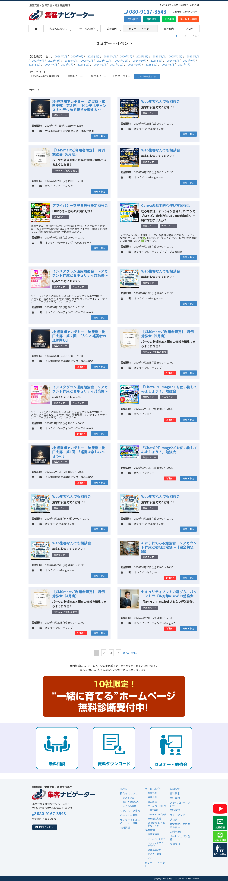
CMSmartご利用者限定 (44, 76)
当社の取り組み (131, 802)
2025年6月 (38, 60)
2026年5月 (93, 56)
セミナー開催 (154, 854)
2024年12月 (104, 60)
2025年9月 (193, 56)
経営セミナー (120, 76)
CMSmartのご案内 (157, 814)
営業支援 (152, 797)
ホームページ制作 (157, 805)
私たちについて (60, 29)
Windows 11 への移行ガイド (156, 824)
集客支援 (152, 793)
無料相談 (132, 19)
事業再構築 (153, 834)
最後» (134, 653)
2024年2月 (83, 64)
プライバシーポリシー (180, 804)
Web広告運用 (154, 849)
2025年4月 (71, 60)
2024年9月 (156, 60)
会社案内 (169, 29)
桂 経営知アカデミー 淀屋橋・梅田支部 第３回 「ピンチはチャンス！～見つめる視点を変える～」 (79, 105)
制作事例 (153, 810)
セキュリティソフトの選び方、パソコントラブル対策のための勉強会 (169, 593)
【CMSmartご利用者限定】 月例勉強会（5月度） (167, 333)
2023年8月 (168, 64)
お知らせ (175, 788)
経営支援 (152, 801)
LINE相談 (169, 19)
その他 (151, 858)
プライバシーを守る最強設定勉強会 (80, 205)
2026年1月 (159, 56)
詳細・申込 (99, 136)
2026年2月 (142, 56)
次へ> (126, 653)
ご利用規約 (176, 832)
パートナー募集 (188, 19)
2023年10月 (134, 64)
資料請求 (151, 19)
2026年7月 (61, 56)
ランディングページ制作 (156, 844)
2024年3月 (67, 64)
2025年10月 (176, 56)
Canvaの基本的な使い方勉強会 (165, 205)
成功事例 (114, 29)
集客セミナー (73, 76)
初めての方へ (129, 797)
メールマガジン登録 (180, 837)
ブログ (189, 29)
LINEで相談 (220, 836)
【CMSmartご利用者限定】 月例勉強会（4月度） (78, 593)
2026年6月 (77, 56)
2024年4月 (51, 64)
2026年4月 (110, 56)
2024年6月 (189, 60)
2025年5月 (54, 60)
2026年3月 (126, 56)
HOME (123, 788)
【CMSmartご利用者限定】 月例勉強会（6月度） (78, 152)
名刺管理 (125, 827)
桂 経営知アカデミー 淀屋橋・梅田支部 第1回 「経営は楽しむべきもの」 (78, 451)
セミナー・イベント (140, 29)
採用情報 (175, 844)
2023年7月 (184, 64)
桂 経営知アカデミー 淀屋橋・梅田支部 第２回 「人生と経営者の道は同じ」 (79, 335)
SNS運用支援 (154, 818)
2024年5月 (34, 64)
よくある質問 (129, 806)
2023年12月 (117, 64)
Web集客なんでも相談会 (160, 101)
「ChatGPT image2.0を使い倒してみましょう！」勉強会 (169, 388)
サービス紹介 (88, 29)
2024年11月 (122, 60)
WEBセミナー (97, 76)
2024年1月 (100, 64)
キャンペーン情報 (130, 810)
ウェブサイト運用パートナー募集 (130, 821)
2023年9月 (152, 64)
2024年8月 (173, 60)
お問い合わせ (44, 827)
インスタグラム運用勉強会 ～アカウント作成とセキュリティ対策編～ (80, 273)
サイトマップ (177, 815)
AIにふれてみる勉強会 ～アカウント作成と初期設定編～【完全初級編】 (169, 547)
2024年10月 (139, 60)
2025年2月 (87, 60)
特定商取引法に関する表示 (180, 825)
